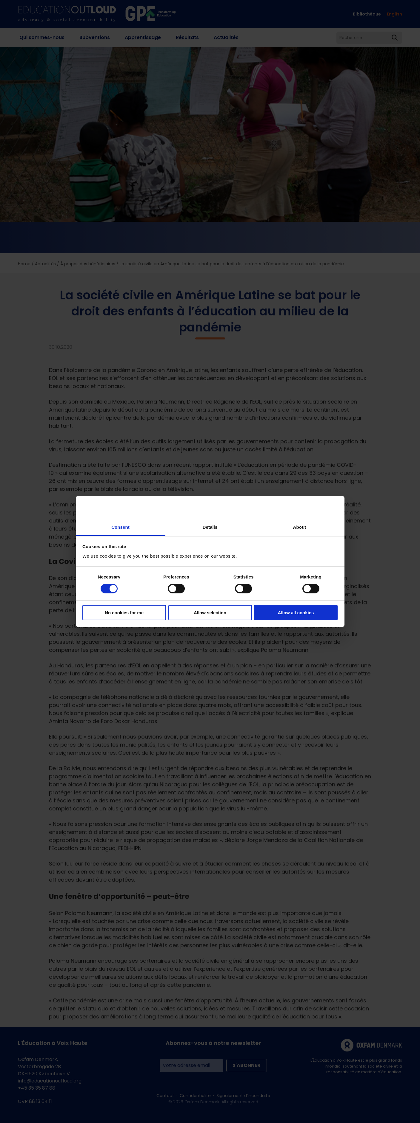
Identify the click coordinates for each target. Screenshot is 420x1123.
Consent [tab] (120, 527)
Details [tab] (210, 527)
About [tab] (299, 527)
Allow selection (210, 612)
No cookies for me (124, 612)
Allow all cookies (296, 612)
